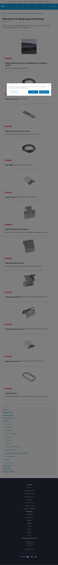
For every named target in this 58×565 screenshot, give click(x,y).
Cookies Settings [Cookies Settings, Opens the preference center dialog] (14, 91)
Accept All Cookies (44, 91)
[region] (29, 89)
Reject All (33, 91)
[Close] (49, 84)
